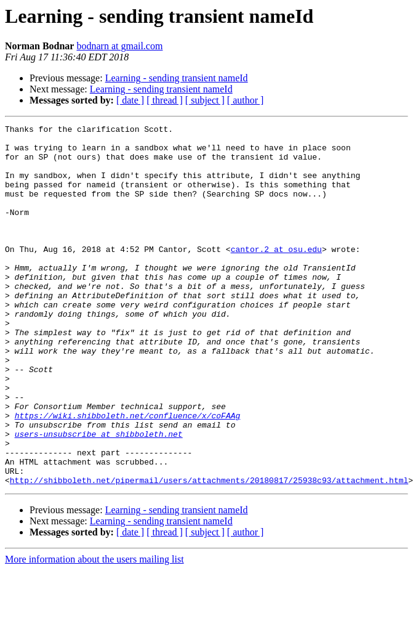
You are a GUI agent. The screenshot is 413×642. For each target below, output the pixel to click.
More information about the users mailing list (94, 631)
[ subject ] (205, 100)
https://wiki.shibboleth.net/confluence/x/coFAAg (128, 474)
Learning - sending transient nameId (176, 78)
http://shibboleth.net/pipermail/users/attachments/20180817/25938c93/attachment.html (209, 552)
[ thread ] (164, 100)
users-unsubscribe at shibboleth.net (99, 496)
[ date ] (130, 100)
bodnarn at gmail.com (119, 46)
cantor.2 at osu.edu (276, 274)
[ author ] (245, 100)
